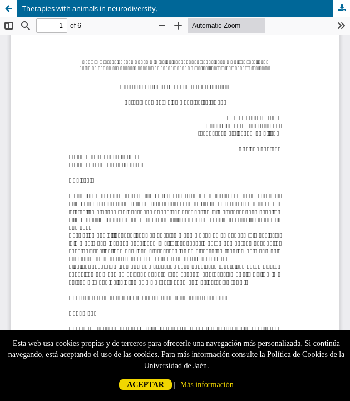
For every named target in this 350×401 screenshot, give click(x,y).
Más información (207, 384)
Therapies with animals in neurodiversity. (89, 8)
